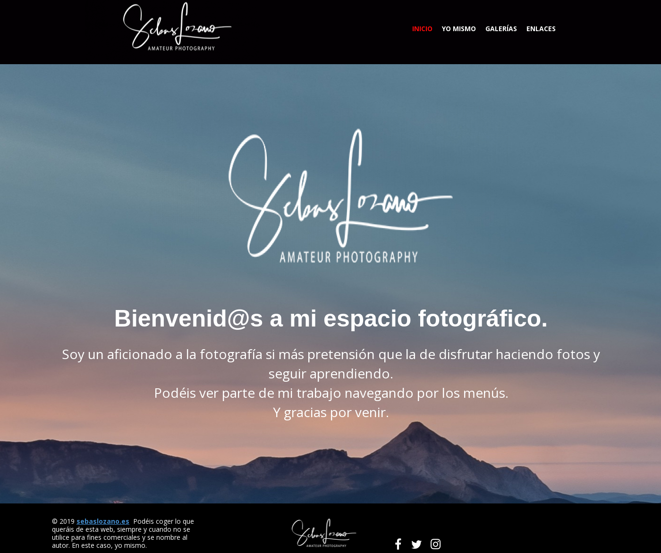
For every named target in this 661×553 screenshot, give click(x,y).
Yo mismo (459, 28)
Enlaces (541, 28)
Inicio (422, 28)
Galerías (501, 28)
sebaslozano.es (102, 521)
